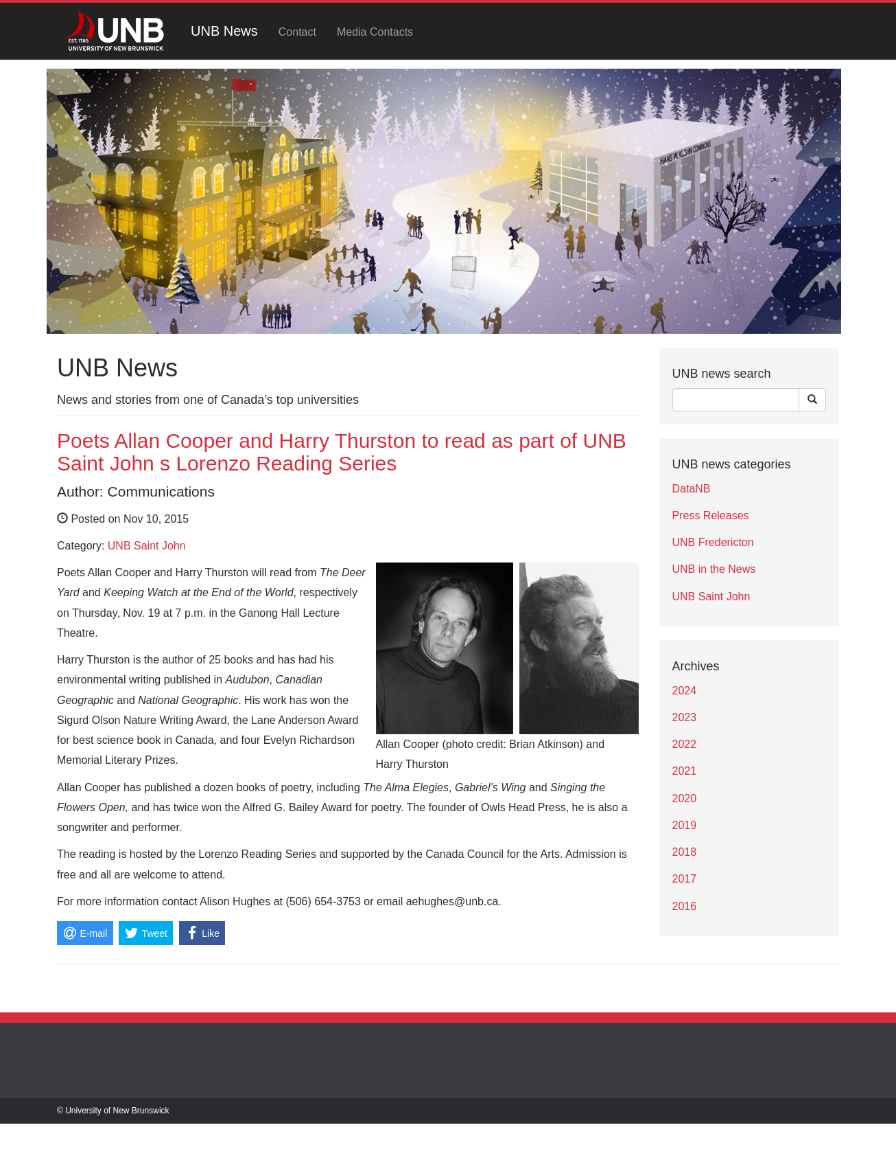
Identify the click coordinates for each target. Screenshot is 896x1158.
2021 (684, 771)
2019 (684, 825)
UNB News (224, 30)
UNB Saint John (147, 546)
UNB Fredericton (713, 542)
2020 (684, 798)
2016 (684, 906)
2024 (684, 690)
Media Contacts (375, 32)
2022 (684, 744)
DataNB (691, 489)
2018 (684, 852)
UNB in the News (714, 569)
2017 (684, 879)
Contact (297, 32)
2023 (684, 717)
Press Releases (710, 515)
